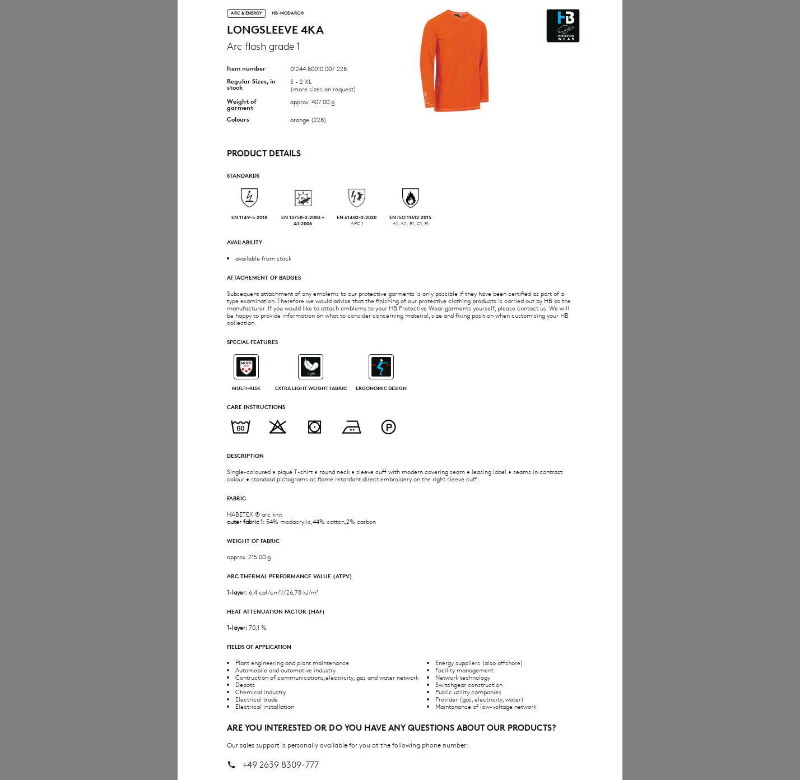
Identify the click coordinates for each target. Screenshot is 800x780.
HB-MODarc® (288, 13)
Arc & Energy (246, 13)
